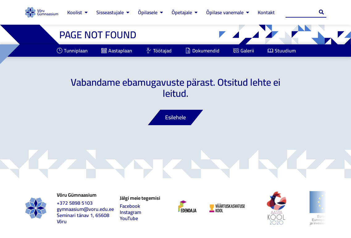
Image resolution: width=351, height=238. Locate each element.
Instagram (130, 212)
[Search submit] (321, 12)
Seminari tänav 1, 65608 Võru (83, 218)
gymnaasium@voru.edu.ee (85, 209)
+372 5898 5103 (75, 202)
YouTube (129, 218)
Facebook (130, 206)
